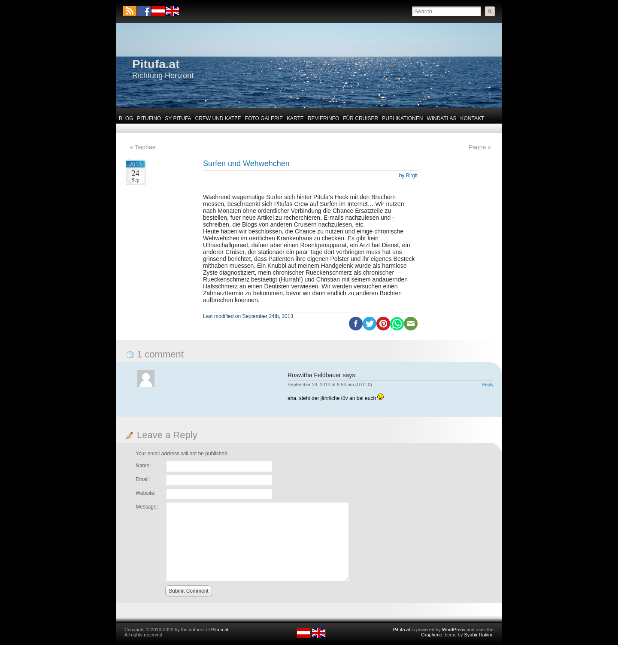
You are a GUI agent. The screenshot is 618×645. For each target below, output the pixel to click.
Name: (143, 466)
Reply (488, 384)
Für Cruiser (360, 118)
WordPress (453, 629)
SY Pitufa (178, 118)
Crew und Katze (218, 118)
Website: (145, 493)
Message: (147, 507)
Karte (295, 118)
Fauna (477, 147)
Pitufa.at (155, 64)
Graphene (431, 634)
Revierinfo (323, 118)
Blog (126, 118)
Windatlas (441, 118)
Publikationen (402, 118)
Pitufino (149, 118)
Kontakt (472, 118)
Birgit (412, 176)
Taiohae (144, 147)
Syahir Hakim (478, 634)
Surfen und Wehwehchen (246, 163)
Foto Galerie (264, 118)
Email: (143, 479)
